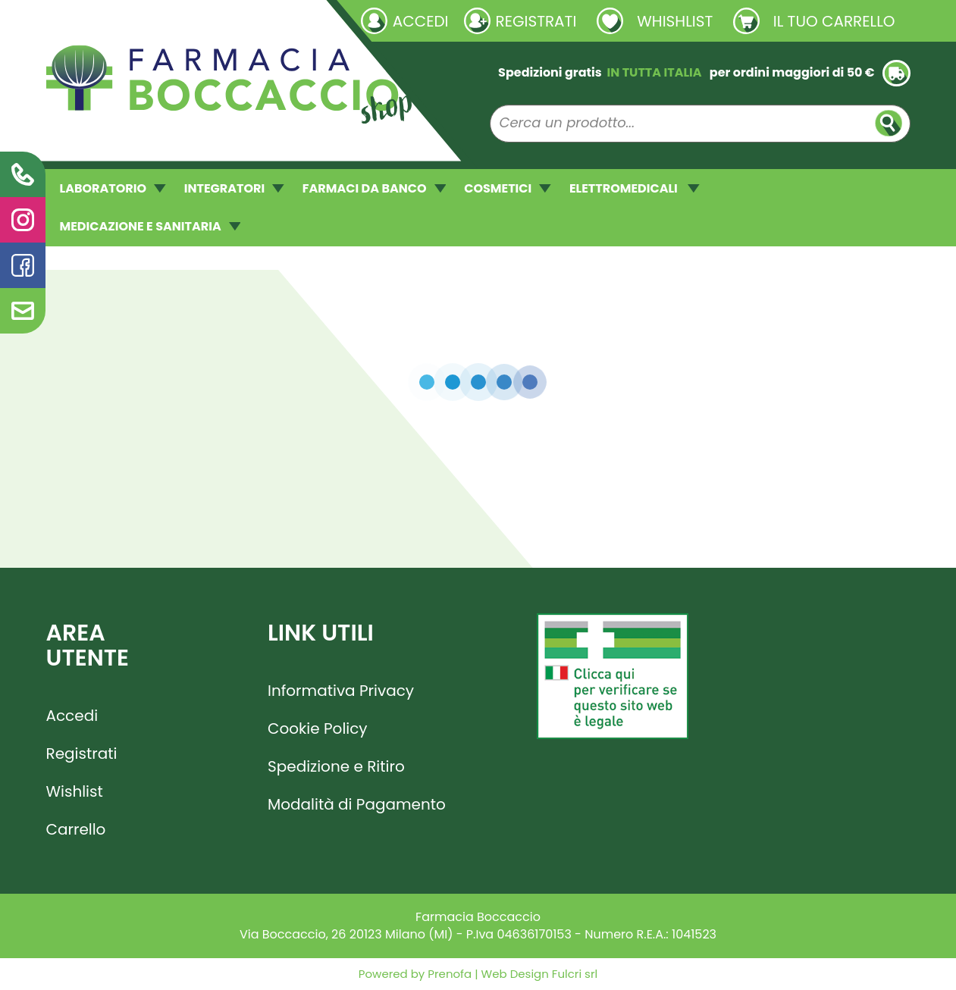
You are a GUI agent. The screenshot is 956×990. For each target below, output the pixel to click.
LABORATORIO (113, 188)
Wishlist (74, 791)
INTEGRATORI (234, 188)
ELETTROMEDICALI (634, 188)
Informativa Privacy (341, 690)
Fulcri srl (574, 974)
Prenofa (448, 974)
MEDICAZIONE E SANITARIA (150, 226)
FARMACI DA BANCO (374, 188)
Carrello (76, 829)
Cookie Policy (318, 728)
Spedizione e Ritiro (336, 766)
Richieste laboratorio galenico (136, 20)
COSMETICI (507, 188)
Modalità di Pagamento (357, 804)
